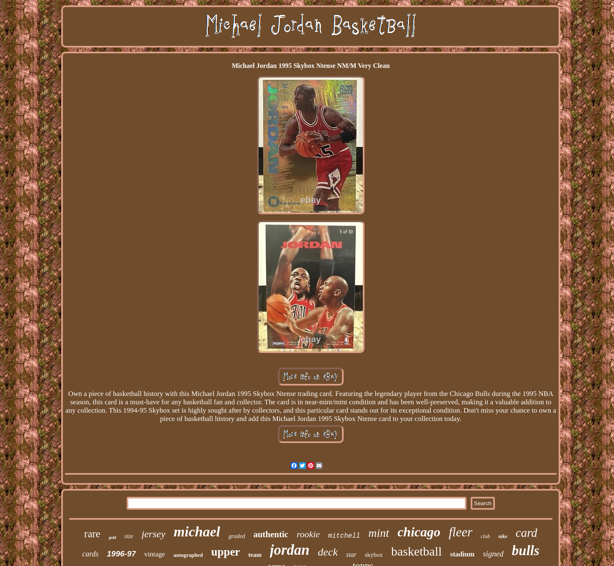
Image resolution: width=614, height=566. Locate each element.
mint (378, 532)
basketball (416, 551)
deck (328, 552)
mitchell (344, 536)
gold (112, 537)
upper (225, 552)
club (485, 536)
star (351, 554)
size (129, 536)
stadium (462, 554)
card (526, 532)
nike (502, 536)
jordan (289, 550)
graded (236, 536)
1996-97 (121, 553)
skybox (374, 554)
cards (90, 554)
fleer (460, 532)
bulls (525, 550)
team (255, 554)
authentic (270, 534)
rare (92, 533)
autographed (188, 555)
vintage (154, 554)
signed (493, 553)
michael (197, 531)
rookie (308, 534)
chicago (418, 531)
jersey (153, 533)
